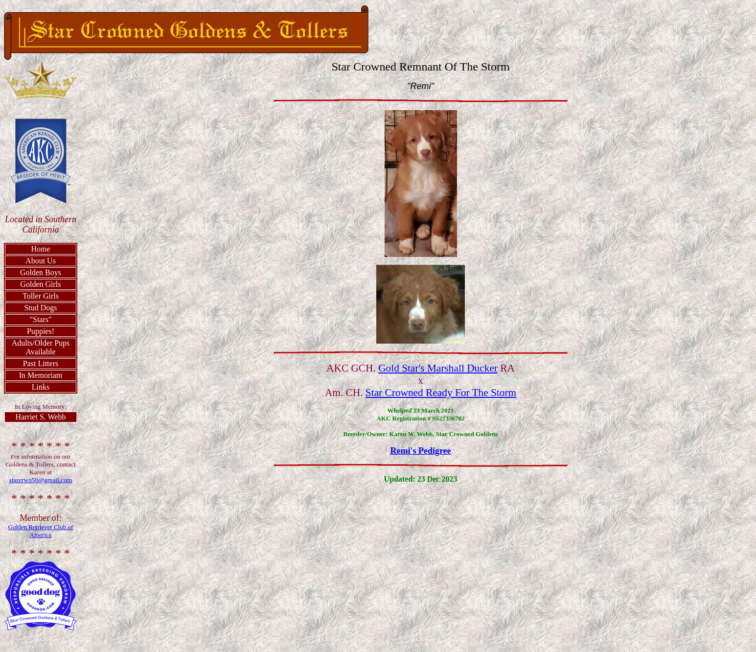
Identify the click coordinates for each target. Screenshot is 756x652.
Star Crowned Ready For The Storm (441, 392)
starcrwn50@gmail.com (40, 480)
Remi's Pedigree (420, 451)
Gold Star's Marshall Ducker (438, 368)
